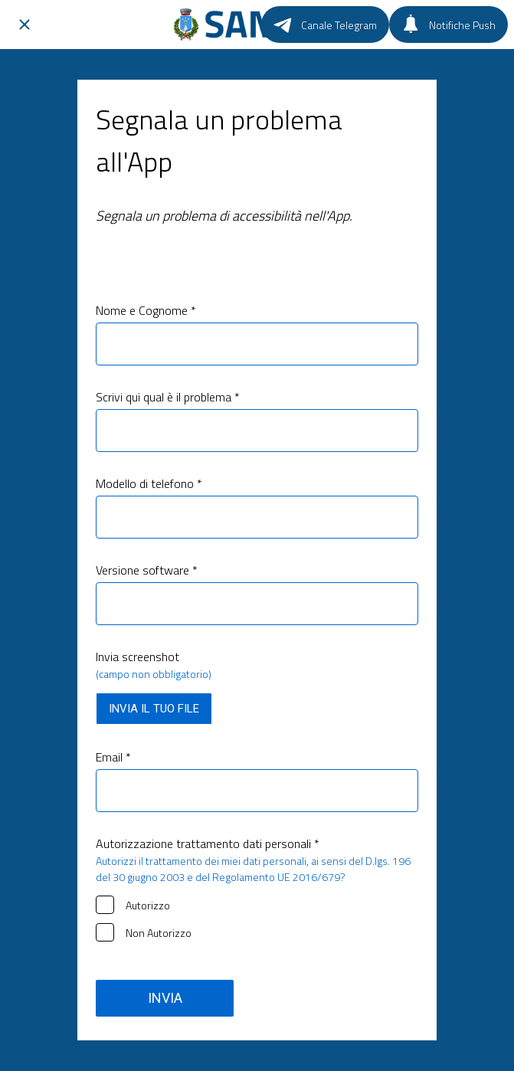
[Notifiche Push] (448, 24)
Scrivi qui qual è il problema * (168, 397)
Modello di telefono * (149, 483)
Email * (113, 757)
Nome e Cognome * (146, 310)
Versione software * (147, 570)
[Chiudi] (24, 24)
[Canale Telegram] (325, 24)
